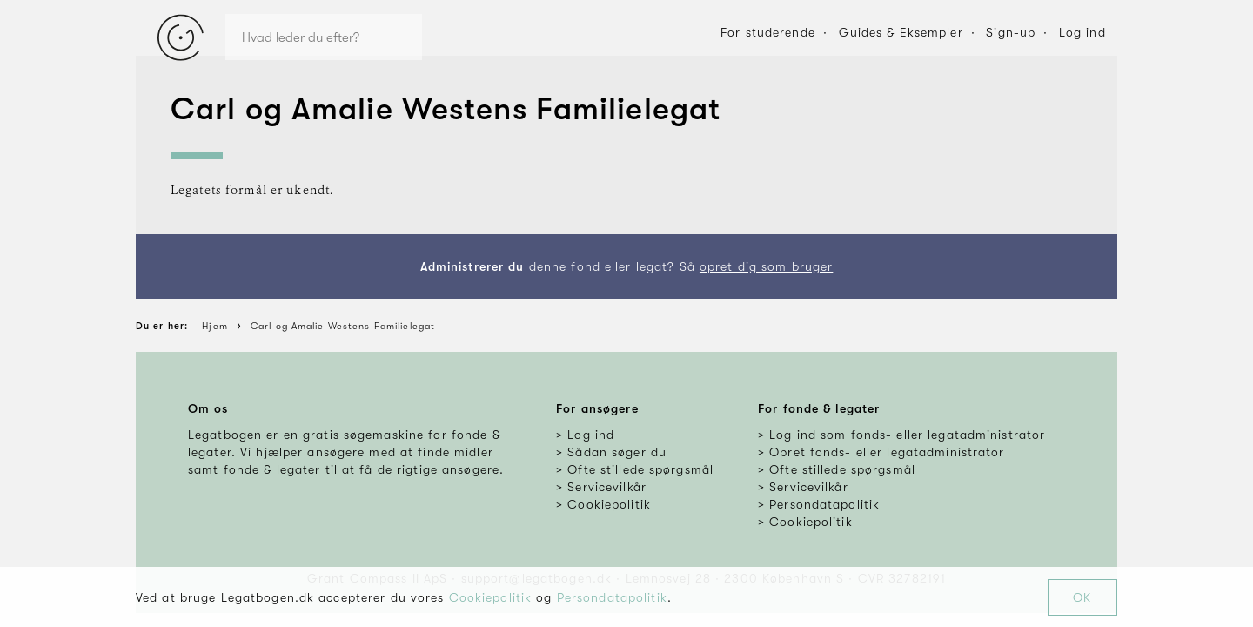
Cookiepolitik (491, 597)
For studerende (767, 32)
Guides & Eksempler (901, 32)
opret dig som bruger (766, 266)
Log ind (1082, 32)
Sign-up (1010, 32)
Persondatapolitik (612, 597)
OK (1082, 597)
